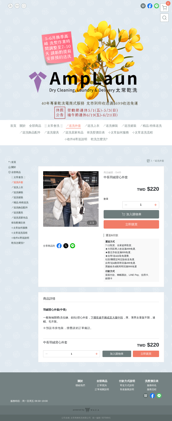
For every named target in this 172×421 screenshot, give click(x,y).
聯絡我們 (80, 385)
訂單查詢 (102, 385)
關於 (80, 381)
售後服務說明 (127, 389)
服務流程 (151, 389)
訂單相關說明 (102, 389)
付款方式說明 (127, 381)
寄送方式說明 (127, 385)
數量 (106, 198)
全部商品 (102, 381)
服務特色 (151, 385)
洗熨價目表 (151, 381)
